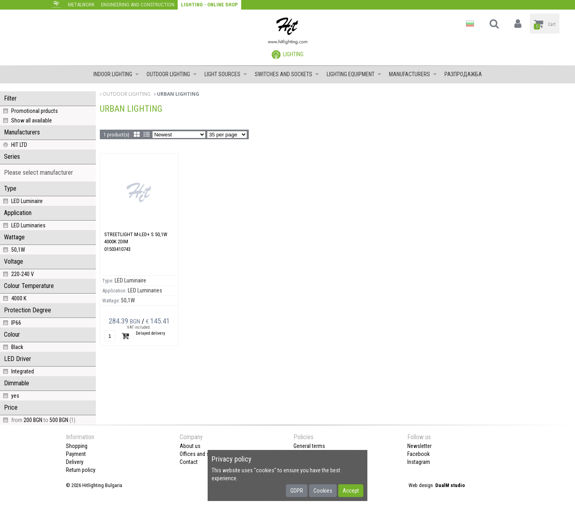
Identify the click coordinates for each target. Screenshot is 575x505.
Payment (76, 454)
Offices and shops (200, 454)
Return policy (80, 470)
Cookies (322, 490)
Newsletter (419, 446)
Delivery (74, 462)
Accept (351, 490)
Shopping (76, 446)
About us (190, 446)
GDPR (296, 490)
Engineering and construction (137, 5)
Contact (189, 462)
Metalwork (81, 5)
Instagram (418, 462)
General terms (309, 446)
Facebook (418, 454)
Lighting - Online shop (209, 5)
